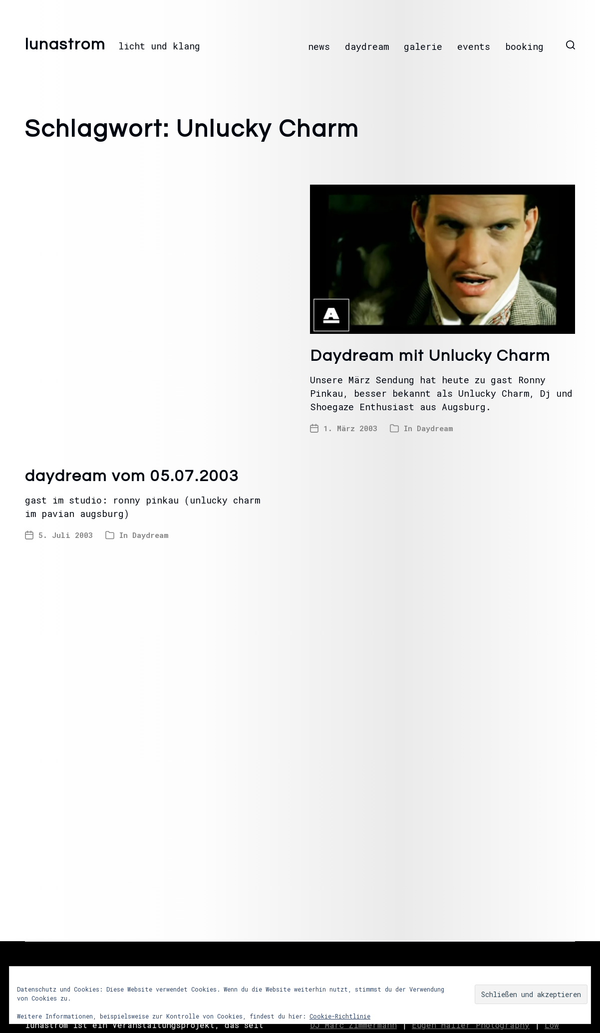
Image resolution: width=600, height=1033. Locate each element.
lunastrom (65, 45)
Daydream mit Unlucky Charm (430, 356)
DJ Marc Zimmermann (353, 1025)
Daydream (150, 535)
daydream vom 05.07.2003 (132, 476)
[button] (571, 44)
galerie (423, 46)
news (319, 46)
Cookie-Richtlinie (339, 1016)
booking (524, 46)
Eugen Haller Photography (471, 1025)
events (473, 46)
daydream (367, 46)
